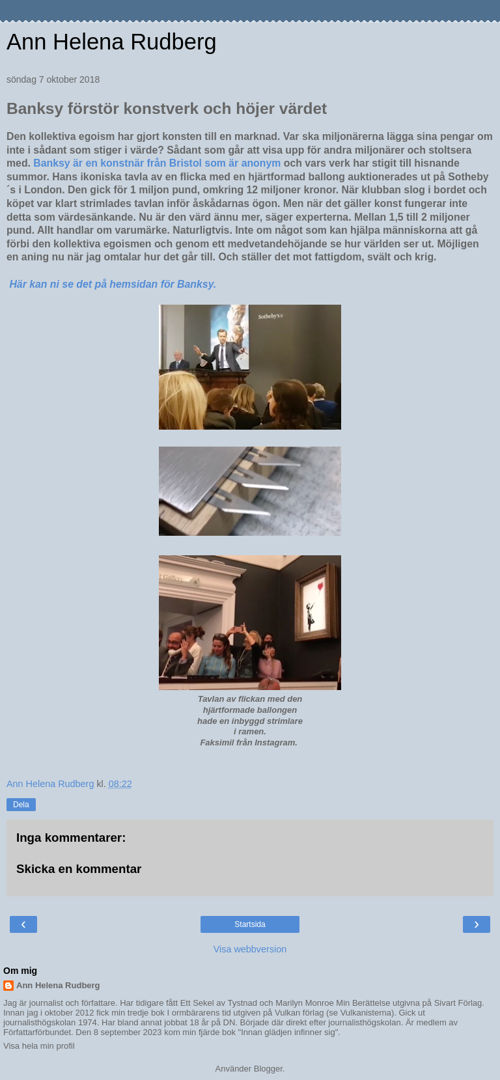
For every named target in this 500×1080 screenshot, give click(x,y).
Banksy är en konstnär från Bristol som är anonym (158, 163)
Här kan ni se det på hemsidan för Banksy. (114, 284)
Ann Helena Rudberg (112, 41)
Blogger (268, 1068)
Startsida (249, 924)
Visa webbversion (250, 949)
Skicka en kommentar (78, 869)
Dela (21, 804)
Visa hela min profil (39, 1046)
